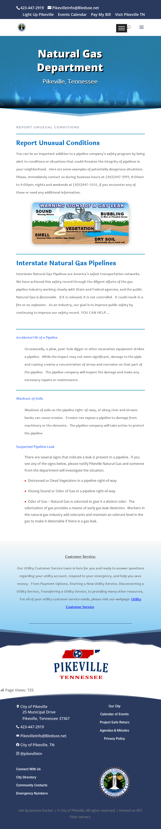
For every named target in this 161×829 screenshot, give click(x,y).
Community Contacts (31, 785)
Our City (115, 706)
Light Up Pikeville (38, 15)
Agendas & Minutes (114, 730)
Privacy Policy (114, 739)
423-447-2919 (32, 726)
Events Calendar (72, 15)
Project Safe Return (114, 722)
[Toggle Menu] (121, 28)
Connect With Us (28, 769)
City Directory (26, 777)
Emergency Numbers (32, 793)
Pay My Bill (101, 15)
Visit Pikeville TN (130, 15)
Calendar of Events (114, 714)
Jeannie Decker (41, 810)
